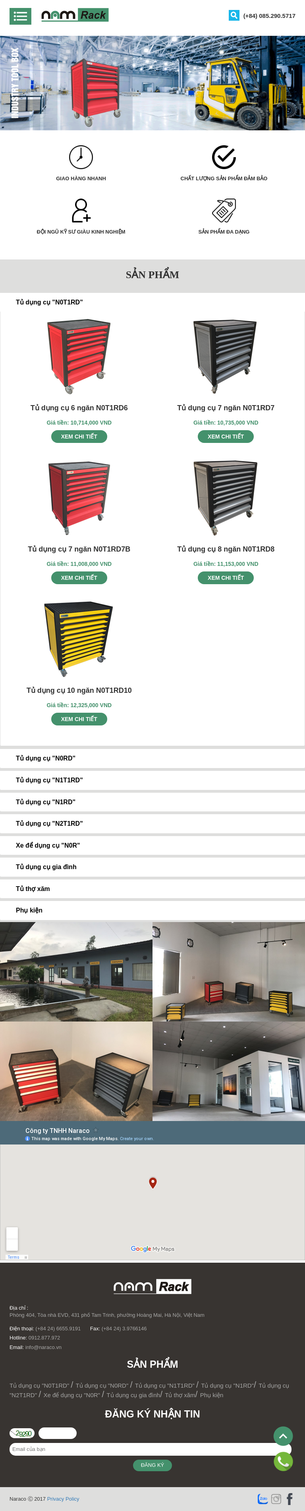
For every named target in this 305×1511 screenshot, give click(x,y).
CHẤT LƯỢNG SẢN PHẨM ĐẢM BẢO (224, 178)
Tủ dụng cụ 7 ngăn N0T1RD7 (225, 408)
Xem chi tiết (79, 436)
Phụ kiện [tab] (22, 910)
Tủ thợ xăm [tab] (26, 888)
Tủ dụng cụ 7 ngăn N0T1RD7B (79, 549)
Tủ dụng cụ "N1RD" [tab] (39, 802)
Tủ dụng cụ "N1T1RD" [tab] (43, 780)
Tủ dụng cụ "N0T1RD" (40, 1385)
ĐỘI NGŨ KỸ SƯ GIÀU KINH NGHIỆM (81, 232)
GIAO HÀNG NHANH (81, 178)
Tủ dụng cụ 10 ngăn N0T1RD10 (79, 690)
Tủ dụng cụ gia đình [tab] (40, 867)
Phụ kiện (212, 1395)
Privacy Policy (63, 1499)
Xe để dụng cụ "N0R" (72, 1395)
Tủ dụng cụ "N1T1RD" (165, 1385)
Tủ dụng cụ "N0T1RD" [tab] (43, 302)
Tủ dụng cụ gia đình (133, 1395)
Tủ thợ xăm (180, 1395)
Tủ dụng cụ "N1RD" (227, 1385)
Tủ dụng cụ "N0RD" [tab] (39, 758)
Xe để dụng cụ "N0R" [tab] (41, 845)
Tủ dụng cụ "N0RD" (103, 1385)
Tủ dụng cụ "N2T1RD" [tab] (43, 823)
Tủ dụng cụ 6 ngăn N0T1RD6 (79, 408)
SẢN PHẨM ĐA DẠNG (224, 232)
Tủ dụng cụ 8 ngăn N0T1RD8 (225, 549)
